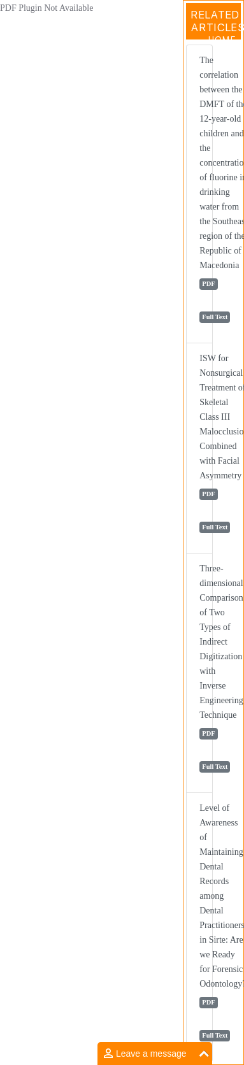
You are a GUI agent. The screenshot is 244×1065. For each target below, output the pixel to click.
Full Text (214, 316)
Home (222, 39)
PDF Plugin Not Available (46, 8)
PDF (208, 283)
